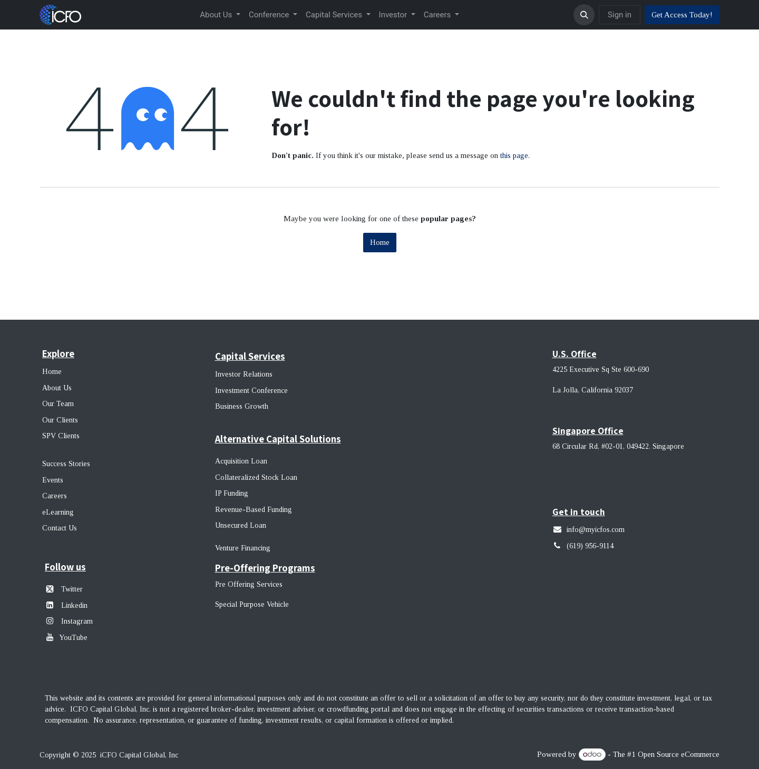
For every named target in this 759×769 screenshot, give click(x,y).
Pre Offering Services (249, 584)
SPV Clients (62, 436)
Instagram (76, 621)
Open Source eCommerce (678, 754)
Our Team (58, 404)
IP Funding (231, 493)
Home (380, 242)
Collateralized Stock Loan (256, 477)
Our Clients (60, 420)
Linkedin (74, 605)
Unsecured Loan (240, 525)
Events (52, 480)
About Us (57, 388)
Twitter (72, 589)
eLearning (58, 512)
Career (53, 496)
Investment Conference (251, 391)
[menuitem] (220, 15)
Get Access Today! (682, 15)
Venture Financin (240, 548)
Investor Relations (244, 374)
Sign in (619, 14)
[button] (584, 14)
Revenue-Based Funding (253, 510)
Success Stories (66, 464)
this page (514, 155)
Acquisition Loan (241, 461)
